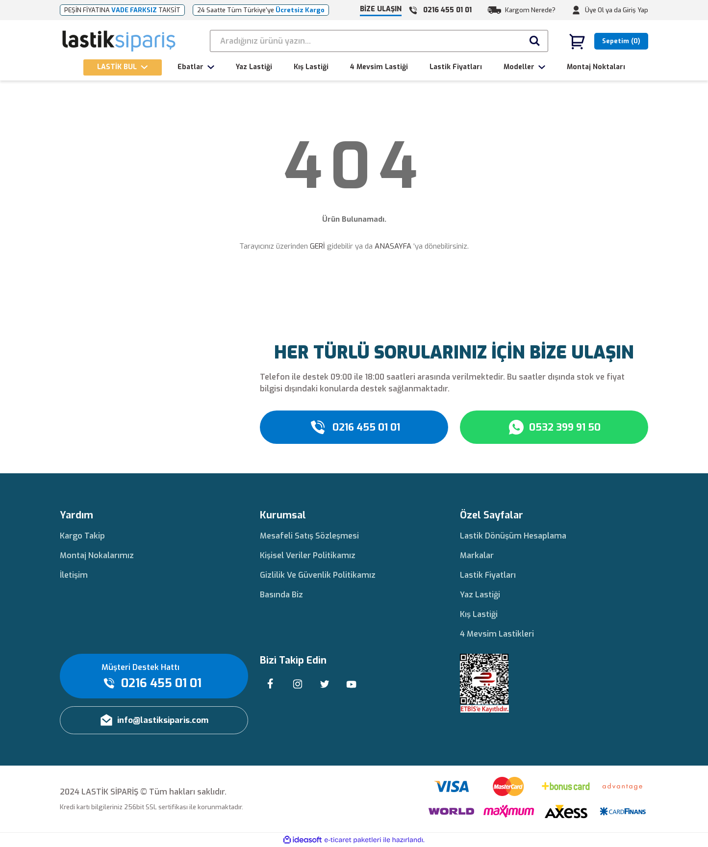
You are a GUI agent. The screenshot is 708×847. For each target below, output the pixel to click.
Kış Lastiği (479, 614)
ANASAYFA (393, 246)
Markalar (477, 555)
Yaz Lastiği (480, 595)
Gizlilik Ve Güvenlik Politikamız (318, 575)
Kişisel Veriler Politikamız (307, 555)
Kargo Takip (82, 536)
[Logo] (119, 41)
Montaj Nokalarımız (97, 555)
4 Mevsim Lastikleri (497, 634)
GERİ (317, 246)
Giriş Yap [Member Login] (635, 10)
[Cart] (608, 41)
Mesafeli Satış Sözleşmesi (309, 536)
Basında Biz (281, 595)
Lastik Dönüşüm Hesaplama (513, 536)
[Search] (379, 41)
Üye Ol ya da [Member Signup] (603, 10)
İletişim (74, 575)
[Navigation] (122, 67)
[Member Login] (576, 10)
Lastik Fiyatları (488, 575)
